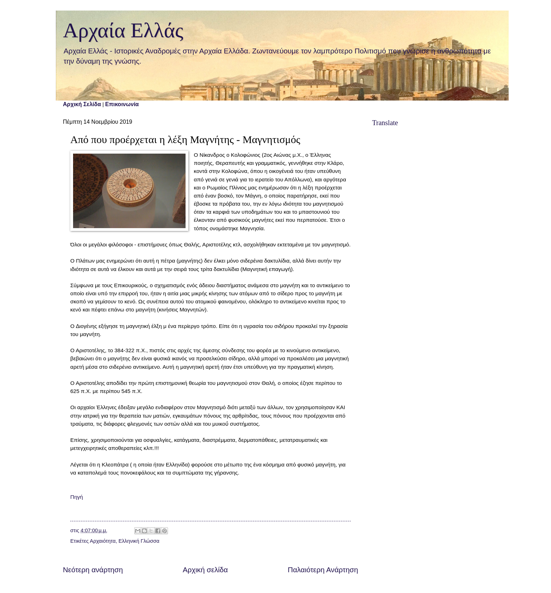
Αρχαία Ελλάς (123, 30)
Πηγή (76, 497)
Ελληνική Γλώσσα (138, 541)
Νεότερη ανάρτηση (93, 570)
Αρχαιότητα (103, 541)
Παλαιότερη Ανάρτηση (323, 570)
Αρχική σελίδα (205, 570)
